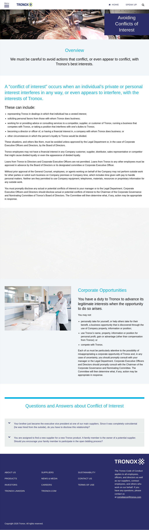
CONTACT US (85, 478)
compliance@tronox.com (129, 497)
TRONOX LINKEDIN (15, 491)
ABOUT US (10, 472)
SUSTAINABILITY (86, 472)
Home (115, 4)
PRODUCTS (11, 478)
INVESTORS (11, 485)
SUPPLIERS (47, 472)
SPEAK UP (131, 4)
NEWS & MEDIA (49, 478)
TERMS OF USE (86, 485)
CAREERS (46, 485)
